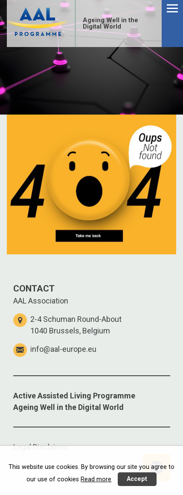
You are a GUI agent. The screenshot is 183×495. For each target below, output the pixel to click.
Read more (96, 479)
